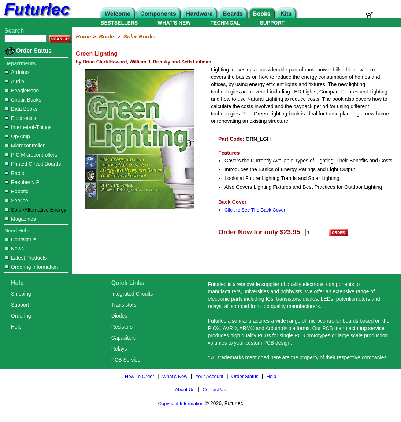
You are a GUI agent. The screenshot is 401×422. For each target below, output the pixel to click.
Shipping (21, 294)
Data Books (21, 109)
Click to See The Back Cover (254, 210)
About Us (184, 389)
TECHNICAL (225, 23)
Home (83, 36)
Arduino (17, 72)
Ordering (21, 316)
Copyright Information (181, 403)
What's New (174, 376)
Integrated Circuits (132, 294)
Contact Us (20, 239)
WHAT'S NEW (173, 23)
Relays (119, 349)
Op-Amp (17, 136)
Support (20, 305)
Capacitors (123, 338)
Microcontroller (25, 145)
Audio (14, 81)
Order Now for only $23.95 (259, 232)
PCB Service (125, 360)
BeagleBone (22, 90)
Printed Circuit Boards (33, 164)
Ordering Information (31, 267)
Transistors (124, 305)
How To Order (139, 376)
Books (107, 36)
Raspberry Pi (23, 182)
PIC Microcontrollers (31, 155)
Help (16, 327)
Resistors (122, 327)
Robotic (16, 191)
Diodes (119, 316)
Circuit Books (23, 100)
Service (16, 200)
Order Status (34, 51)
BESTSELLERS (119, 23)
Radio (15, 173)
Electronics (20, 118)
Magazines (20, 219)
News (14, 249)
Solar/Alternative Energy (35, 210)
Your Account (209, 376)
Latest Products (26, 258)
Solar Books (139, 36)
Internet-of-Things (28, 127)
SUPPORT (272, 23)
